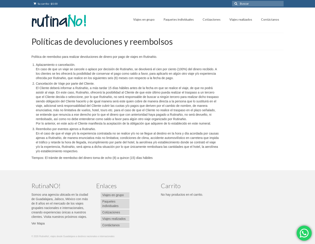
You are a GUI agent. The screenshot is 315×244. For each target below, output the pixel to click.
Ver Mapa (38, 223)
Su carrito (46, 3)
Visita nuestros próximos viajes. (65, 217)
